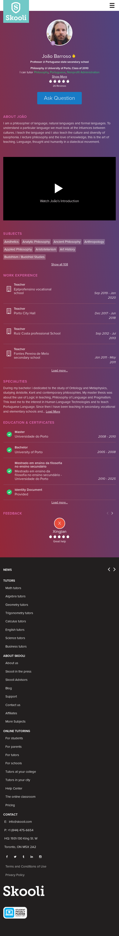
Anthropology (94, 242)
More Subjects (15, 721)
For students (14, 738)
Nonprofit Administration (83, 72)
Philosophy (41, 72)
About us (11, 663)
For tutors (12, 755)
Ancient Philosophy (67, 242)
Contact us (12, 705)
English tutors (14, 630)
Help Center (13, 788)
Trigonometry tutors (19, 613)
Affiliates (11, 713)
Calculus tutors (15, 621)
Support (11, 696)
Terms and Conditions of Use (25, 866)
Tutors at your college (20, 772)
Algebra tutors (15, 596)
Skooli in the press (18, 671)
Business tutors (16, 646)
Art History (67, 249)
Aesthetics (11, 242)
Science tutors (15, 638)
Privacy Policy (14, 875)
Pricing (10, 805)
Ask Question (59, 98)
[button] (59, 188)
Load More (53, 411)
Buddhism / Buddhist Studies (24, 257)
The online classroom (20, 797)
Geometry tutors (16, 605)
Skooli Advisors (16, 680)
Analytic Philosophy (36, 242)
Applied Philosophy (18, 249)
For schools (13, 763)
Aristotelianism (46, 249)
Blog (8, 688)
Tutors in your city (17, 780)
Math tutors (13, 588)
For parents (13, 747)
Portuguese (58, 72)
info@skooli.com (20, 822)
